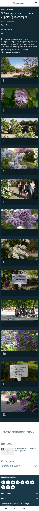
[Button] (6, 30)
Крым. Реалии (6, 25)
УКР (23, 508)
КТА (15, 508)
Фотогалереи (7, 10)
